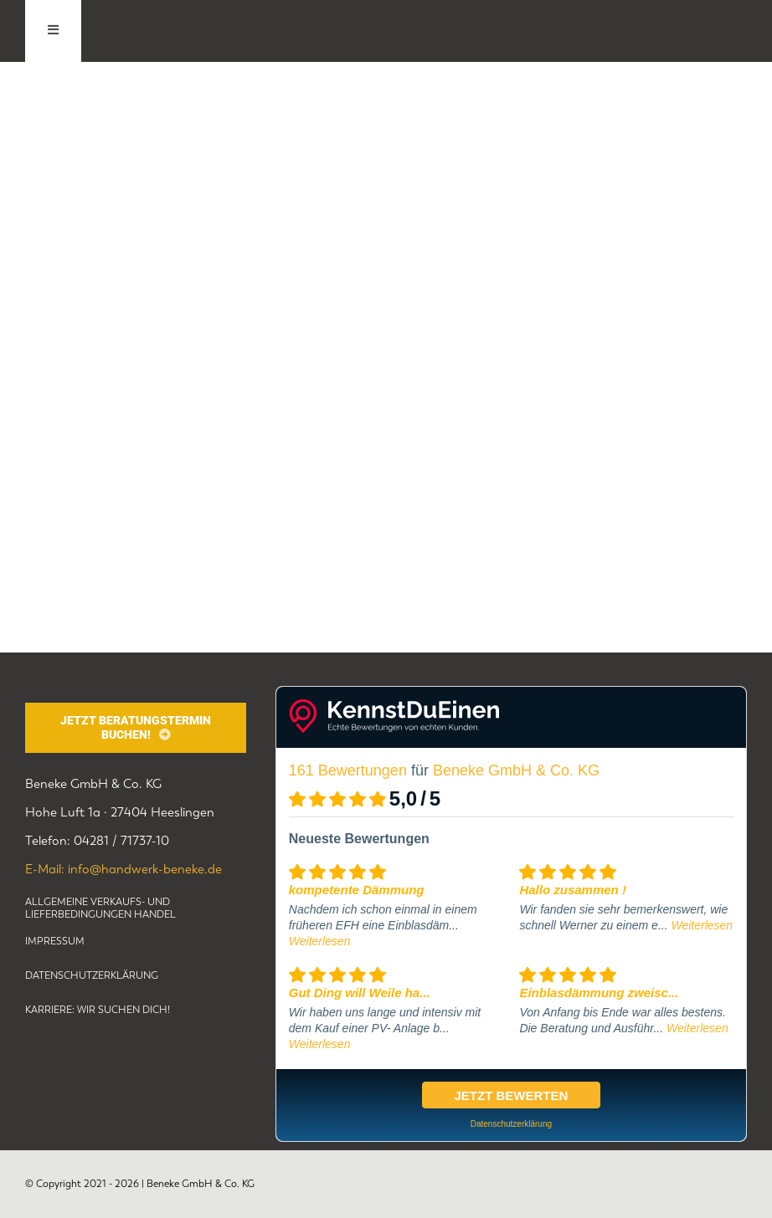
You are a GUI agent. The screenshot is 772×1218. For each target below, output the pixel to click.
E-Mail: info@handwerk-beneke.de (123, 869)
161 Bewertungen (348, 770)
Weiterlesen (320, 941)
